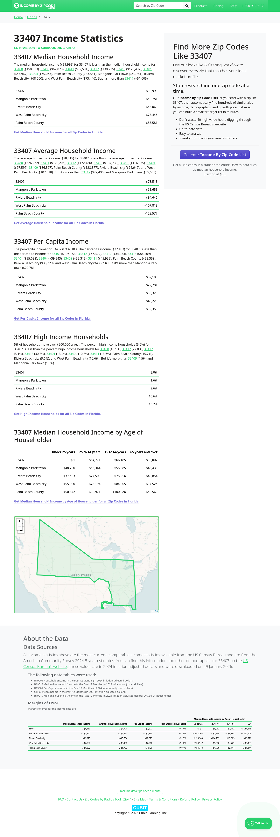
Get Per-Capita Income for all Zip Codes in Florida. (52, 318)
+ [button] (19, 521)
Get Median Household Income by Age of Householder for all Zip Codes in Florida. (76, 501)
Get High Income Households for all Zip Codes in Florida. (57, 414)
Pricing (219, 6)
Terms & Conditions (163, 799)
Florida (32, 17)
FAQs (233, 6)
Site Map (140, 799)
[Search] (187, 5)
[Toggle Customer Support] (258, 823)
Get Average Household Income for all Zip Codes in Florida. (59, 223)
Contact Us (74, 799)
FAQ (61, 799)
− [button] (19, 527)
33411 (69, 69)
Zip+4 (127, 799)
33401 (147, 69)
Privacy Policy (212, 799)
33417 (129, 78)
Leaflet (154, 611)
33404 (33, 74)
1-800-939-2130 (253, 6)
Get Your (214, 154)
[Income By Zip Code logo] (34, 6)
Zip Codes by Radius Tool (103, 799)
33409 (44, 69)
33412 (94, 69)
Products (200, 6)
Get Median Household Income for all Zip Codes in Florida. (58, 132)
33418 (120, 69)
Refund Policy (190, 799)
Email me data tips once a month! (140, 791)
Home (18, 17)
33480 (18, 69)
